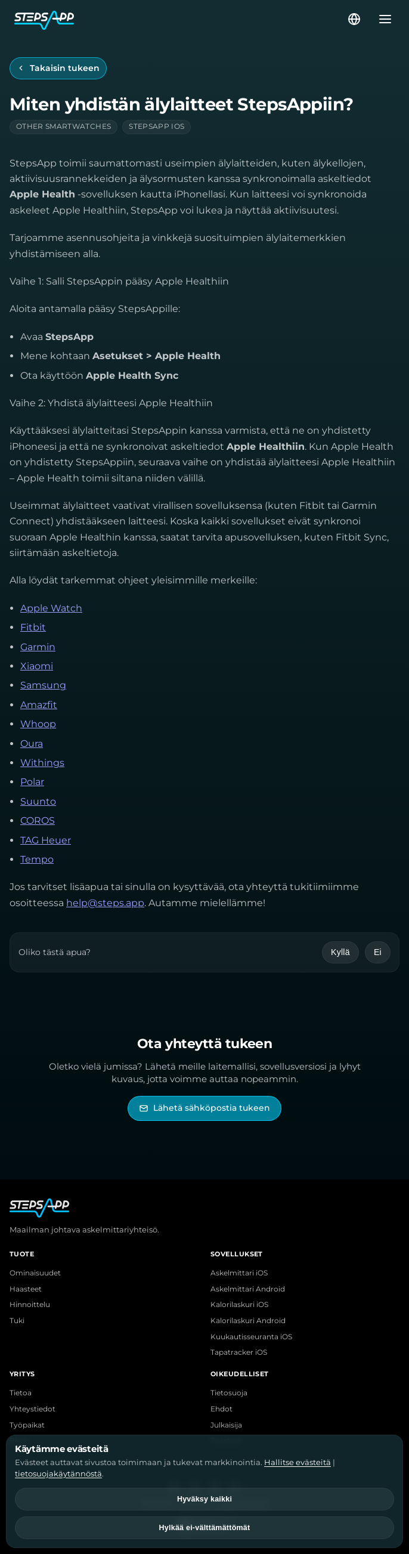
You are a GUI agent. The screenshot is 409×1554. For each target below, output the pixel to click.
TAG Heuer (45, 840)
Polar (32, 781)
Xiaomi (36, 666)
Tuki (17, 1321)
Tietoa (21, 1393)
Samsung (43, 685)
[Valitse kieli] (354, 19)
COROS (37, 820)
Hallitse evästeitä (297, 1462)
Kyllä (340, 952)
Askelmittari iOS (239, 1273)
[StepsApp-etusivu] (180, 19)
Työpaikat (27, 1425)
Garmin (37, 647)
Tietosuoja (228, 1393)
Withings (42, 762)
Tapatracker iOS (238, 1352)
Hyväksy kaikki (204, 1499)
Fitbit (33, 627)
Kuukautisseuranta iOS (251, 1337)
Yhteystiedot (32, 1409)
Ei (378, 952)
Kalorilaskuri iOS (239, 1304)
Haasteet (26, 1289)
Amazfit (38, 704)
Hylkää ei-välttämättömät (204, 1528)
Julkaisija (226, 1425)
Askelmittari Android (247, 1289)
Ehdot (221, 1409)
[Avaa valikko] (381, 19)
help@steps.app (105, 903)
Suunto (38, 801)
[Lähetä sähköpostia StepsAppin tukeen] (204, 1108)
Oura (31, 743)
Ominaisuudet (35, 1273)
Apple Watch (51, 608)
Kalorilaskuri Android (248, 1321)
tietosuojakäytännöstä (58, 1473)
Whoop (38, 724)
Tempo (37, 859)
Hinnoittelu (30, 1304)
